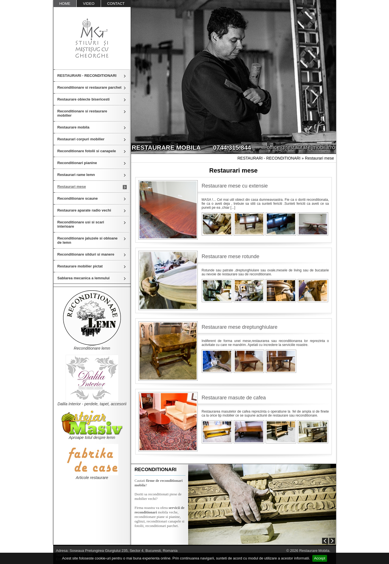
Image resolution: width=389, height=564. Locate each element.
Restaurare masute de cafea (234, 397)
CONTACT (116, 3)
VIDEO (88, 3)
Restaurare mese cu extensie (235, 186)
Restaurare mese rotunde (230, 256)
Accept (319, 558)
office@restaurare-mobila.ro (301, 147)
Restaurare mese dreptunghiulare (240, 327)
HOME (64, 3)
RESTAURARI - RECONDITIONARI (87, 75)
